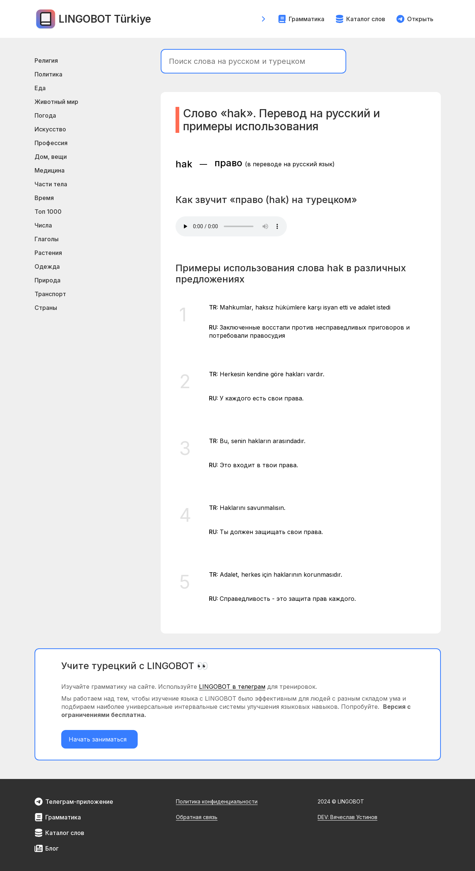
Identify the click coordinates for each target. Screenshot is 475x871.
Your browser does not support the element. (231, 226)
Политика (48, 74)
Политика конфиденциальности (217, 801)
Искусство (50, 129)
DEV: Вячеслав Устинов (347, 817)
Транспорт (50, 294)
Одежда (47, 266)
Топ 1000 (48, 211)
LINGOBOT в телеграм (232, 686)
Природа (47, 280)
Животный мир (56, 101)
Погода (45, 115)
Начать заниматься (99, 739)
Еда (40, 88)
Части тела (51, 184)
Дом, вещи (51, 156)
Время (44, 198)
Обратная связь (196, 817)
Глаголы (47, 239)
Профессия (51, 143)
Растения (48, 252)
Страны (46, 307)
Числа (43, 225)
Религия (46, 60)
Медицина (50, 170)
